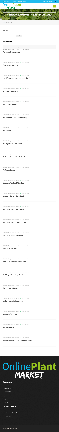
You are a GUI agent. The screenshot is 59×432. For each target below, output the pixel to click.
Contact (51, 1)
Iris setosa (7, 130)
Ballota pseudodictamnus (13, 301)
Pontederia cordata (10, 65)
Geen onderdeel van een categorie (12, 47)
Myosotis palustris (10, 91)
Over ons (45, 1)
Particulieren (7, 391)
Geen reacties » (26, 49)
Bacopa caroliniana (10, 288)
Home (4, 22)
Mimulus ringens (10, 104)
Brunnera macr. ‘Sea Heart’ (13, 235)
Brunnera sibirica (10, 249)
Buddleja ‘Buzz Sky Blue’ (13, 275)
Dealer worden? (8, 394)
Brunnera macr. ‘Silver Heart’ (14, 262)
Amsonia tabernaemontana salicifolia (18, 340)
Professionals (7, 388)
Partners (6, 402)
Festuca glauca (9, 170)
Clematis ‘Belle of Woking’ (13, 183)
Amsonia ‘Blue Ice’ (10, 314)
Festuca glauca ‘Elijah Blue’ (14, 157)
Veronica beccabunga (11, 52)
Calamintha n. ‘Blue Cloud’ (13, 196)
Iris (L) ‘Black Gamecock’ (13, 144)
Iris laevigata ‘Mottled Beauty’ (15, 117)
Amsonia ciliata (9, 327)
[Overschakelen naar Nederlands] (55, 1)
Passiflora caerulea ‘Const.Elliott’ (16, 78)
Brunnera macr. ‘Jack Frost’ (14, 209)
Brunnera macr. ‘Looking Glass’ (15, 222)
